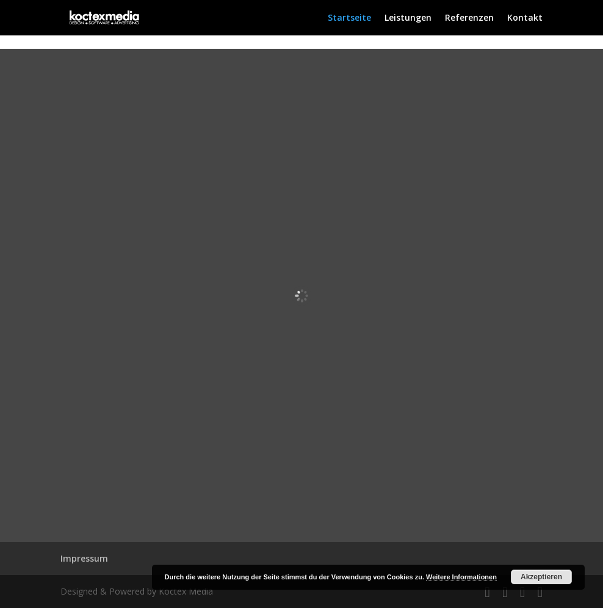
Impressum (84, 558)
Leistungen (408, 18)
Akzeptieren (541, 577)
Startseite (349, 18)
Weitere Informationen (461, 577)
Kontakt (525, 18)
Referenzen (469, 18)
